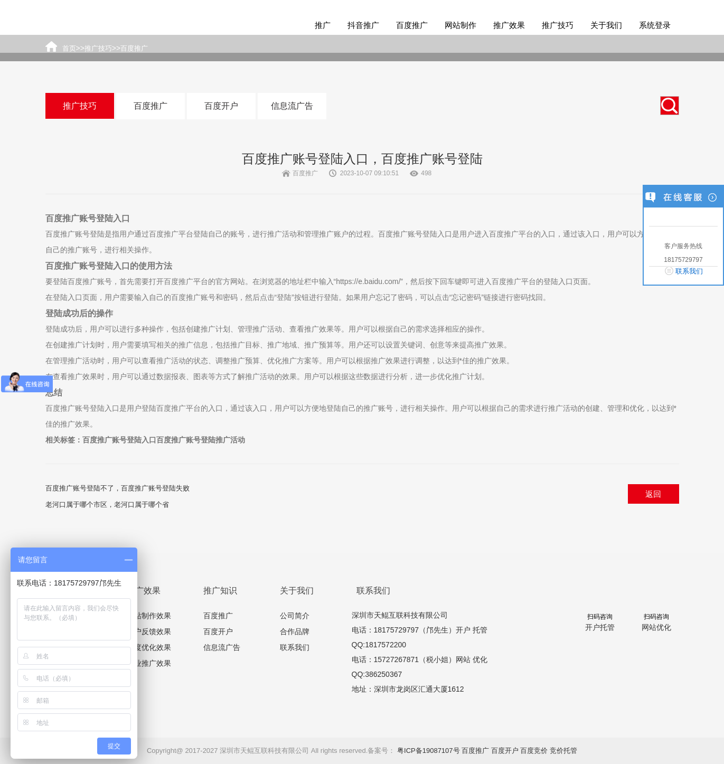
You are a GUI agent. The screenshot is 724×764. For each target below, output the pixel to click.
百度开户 (221, 105)
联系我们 (294, 647)
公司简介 (294, 615)
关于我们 (606, 25)
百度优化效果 (149, 647)
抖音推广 (363, 25)
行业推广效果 (149, 663)
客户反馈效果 (149, 631)
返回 (653, 493)
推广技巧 (557, 25)
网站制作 (460, 25)
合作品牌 (294, 631)
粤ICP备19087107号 (428, 750)
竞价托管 (563, 750)
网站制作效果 (149, 615)
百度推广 (412, 25)
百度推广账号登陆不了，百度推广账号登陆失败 (117, 488)
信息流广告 (292, 105)
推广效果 (509, 25)
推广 (323, 25)
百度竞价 (534, 750)
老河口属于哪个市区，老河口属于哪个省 (107, 504)
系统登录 (655, 25)
